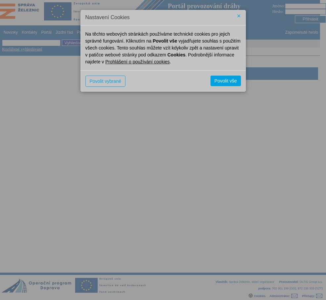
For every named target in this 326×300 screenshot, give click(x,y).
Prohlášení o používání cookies (137, 61)
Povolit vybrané (105, 81)
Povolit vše (225, 80)
